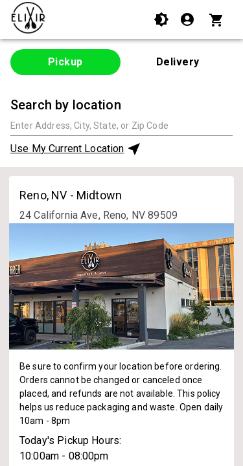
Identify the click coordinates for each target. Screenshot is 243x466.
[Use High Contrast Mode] (161, 19)
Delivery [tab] (178, 62)
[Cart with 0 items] (218, 19)
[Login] (188, 19)
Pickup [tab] (65, 62)
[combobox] (121, 125)
